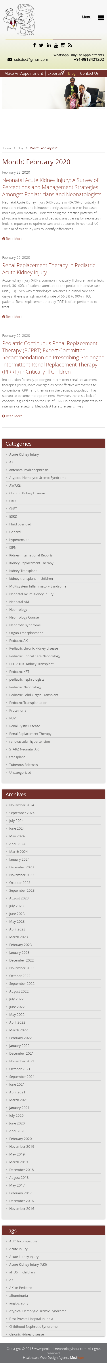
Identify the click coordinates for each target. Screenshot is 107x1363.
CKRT (13, 508)
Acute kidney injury (24, 1256)
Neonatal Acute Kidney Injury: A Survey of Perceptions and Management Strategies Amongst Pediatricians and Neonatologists (51, 187)
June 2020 (17, 1123)
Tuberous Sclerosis (23, 764)
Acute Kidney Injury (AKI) (28, 1264)
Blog (72, 73)
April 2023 (17, 929)
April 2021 (17, 1092)
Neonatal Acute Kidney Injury (31, 594)
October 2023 (20, 882)
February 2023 (20, 944)
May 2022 (17, 1014)
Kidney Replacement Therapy (31, 563)
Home (7, 148)
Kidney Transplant (23, 570)
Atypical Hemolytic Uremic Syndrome (37, 477)
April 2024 (17, 844)
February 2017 (20, 1193)
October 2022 (20, 975)
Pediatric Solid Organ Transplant (33, 695)
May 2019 (17, 1154)
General (15, 532)
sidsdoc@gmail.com (31, 59)
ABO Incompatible (23, 1241)
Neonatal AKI (19, 601)
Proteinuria (17, 710)
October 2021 (20, 1069)
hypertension (19, 539)
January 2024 (19, 859)
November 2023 (21, 875)
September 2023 (22, 890)
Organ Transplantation (26, 633)
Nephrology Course (24, 617)
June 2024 (17, 828)
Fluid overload (20, 524)
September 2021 (22, 1076)
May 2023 (17, 921)
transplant (17, 757)
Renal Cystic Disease (24, 726)
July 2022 (16, 999)
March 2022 (18, 1030)
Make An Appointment (23, 73)
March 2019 (18, 1162)
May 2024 (17, 836)
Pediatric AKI (19, 640)
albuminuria (18, 1295)
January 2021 (19, 1107)
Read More (12, 238)
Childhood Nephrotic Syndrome (33, 1326)
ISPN (12, 547)
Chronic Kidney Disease (27, 493)
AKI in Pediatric (20, 1287)
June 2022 (17, 1007)
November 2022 (21, 968)
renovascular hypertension (29, 741)
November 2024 (21, 805)
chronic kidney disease (26, 1334)
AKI (11, 462)
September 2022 (22, 983)
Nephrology (18, 609)
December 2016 (21, 1200)
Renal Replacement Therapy (30, 733)
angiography (18, 1303)
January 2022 (19, 1045)
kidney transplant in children (31, 578)
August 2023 (19, 898)
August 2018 (19, 1177)
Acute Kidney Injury (24, 454)
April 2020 (17, 1131)
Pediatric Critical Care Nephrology (34, 656)
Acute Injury (18, 1249)
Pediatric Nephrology (25, 687)
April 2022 (17, 1022)
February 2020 (20, 1138)
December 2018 (21, 1169)
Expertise (56, 73)
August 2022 (19, 991)
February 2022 (20, 1038)
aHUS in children (22, 1272)
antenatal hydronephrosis (28, 470)
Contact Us (89, 73)
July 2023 (16, 906)
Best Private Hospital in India (31, 1318)
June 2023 (17, 913)
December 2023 (21, 867)
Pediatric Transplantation (28, 702)
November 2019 (21, 1146)
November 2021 (21, 1061)
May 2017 (17, 1185)
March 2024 (18, 851)
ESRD (13, 516)
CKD (12, 501)
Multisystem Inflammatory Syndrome (37, 586)
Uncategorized (20, 772)
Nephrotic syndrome (25, 625)
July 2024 (16, 820)
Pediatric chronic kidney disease (33, 648)
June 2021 (17, 1084)
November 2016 (21, 1208)
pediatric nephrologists (26, 679)
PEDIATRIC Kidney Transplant (31, 664)
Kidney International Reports (31, 555)
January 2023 (19, 952)
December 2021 (21, 1053)
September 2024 (22, 813)
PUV (12, 718)
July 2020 (16, 1115)
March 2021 (18, 1100)
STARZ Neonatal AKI (24, 749)
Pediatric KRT (19, 671)
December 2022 (21, 960)
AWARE (15, 485)
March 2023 (18, 937)
